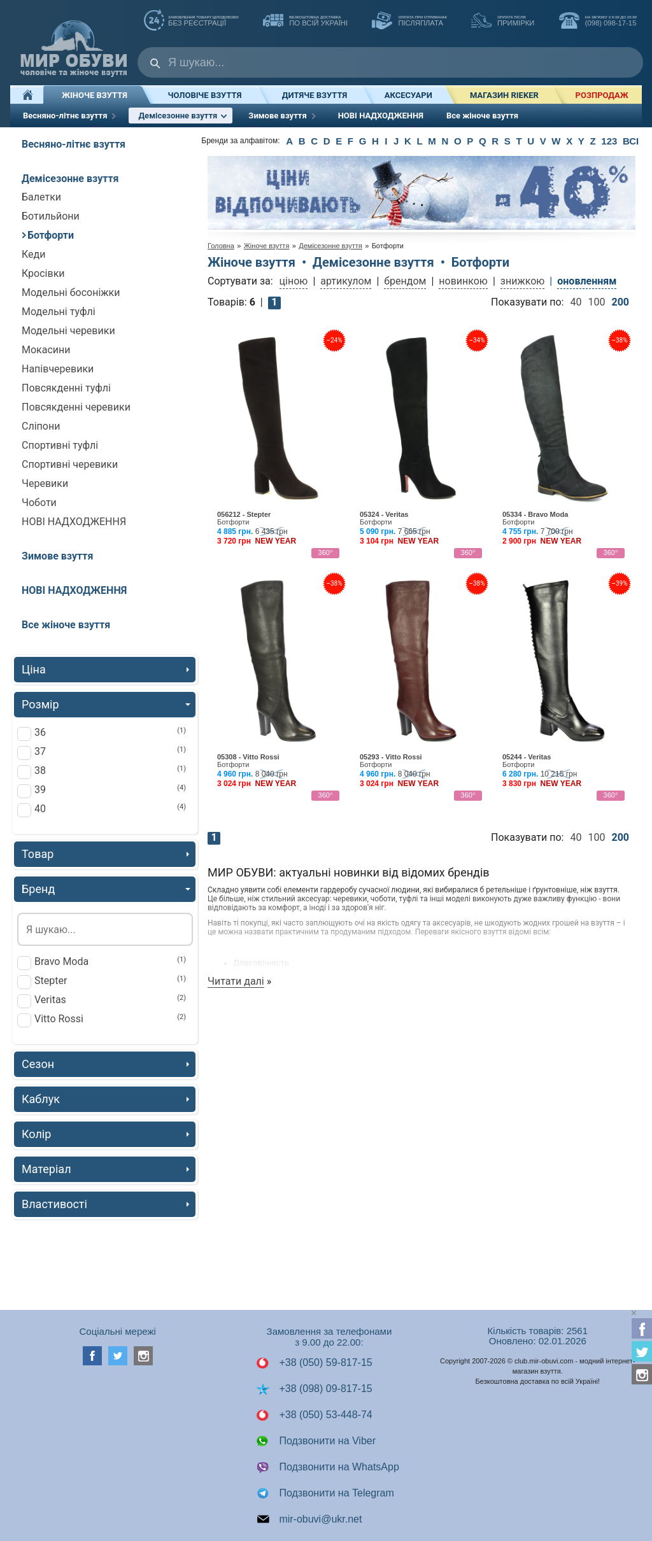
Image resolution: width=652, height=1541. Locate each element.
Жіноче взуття (94, 95)
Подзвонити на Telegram (325, 1493)
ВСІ (631, 141)
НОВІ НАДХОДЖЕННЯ (380, 115)
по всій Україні (305, 22)
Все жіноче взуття (482, 115)
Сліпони (41, 426)
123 (609, 141)
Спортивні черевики (70, 464)
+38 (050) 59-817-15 (314, 1363)
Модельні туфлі (59, 312)
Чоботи (39, 502)
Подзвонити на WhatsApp (327, 1467)
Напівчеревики (58, 369)
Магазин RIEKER (504, 95)
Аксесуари (408, 95)
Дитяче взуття (314, 95)
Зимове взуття (288, 117)
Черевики (45, 483)
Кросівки (43, 273)
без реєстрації (191, 22)
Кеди (33, 254)
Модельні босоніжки (71, 292)
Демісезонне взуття (185, 115)
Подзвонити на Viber (316, 1441)
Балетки (41, 197)
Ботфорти (48, 235)
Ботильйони (51, 216)
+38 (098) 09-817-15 (314, 1389)
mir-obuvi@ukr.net (309, 1519)
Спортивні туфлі (60, 445)
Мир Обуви (74, 42)
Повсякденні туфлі (66, 388)
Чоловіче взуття (204, 95)
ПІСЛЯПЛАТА (409, 22)
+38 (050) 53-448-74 (314, 1415)
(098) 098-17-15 (598, 22)
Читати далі (236, 981)
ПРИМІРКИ (502, 22)
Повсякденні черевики (76, 407)
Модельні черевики (68, 331)
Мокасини (46, 350)
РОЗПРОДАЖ (602, 95)
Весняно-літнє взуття (76, 117)
